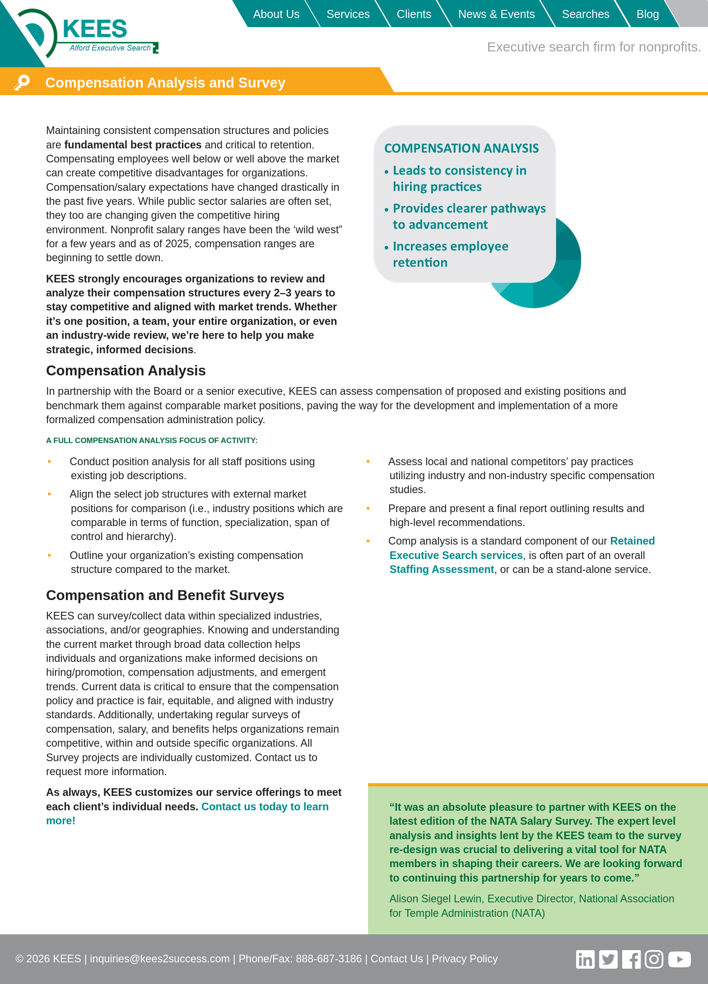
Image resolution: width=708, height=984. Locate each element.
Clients (414, 14)
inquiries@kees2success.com (160, 959)
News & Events (496, 14)
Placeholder (686, 13)
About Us (276, 14)
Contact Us (397, 959)
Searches (586, 14)
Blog (648, 14)
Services (348, 14)
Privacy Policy (465, 959)
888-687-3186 (329, 959)
